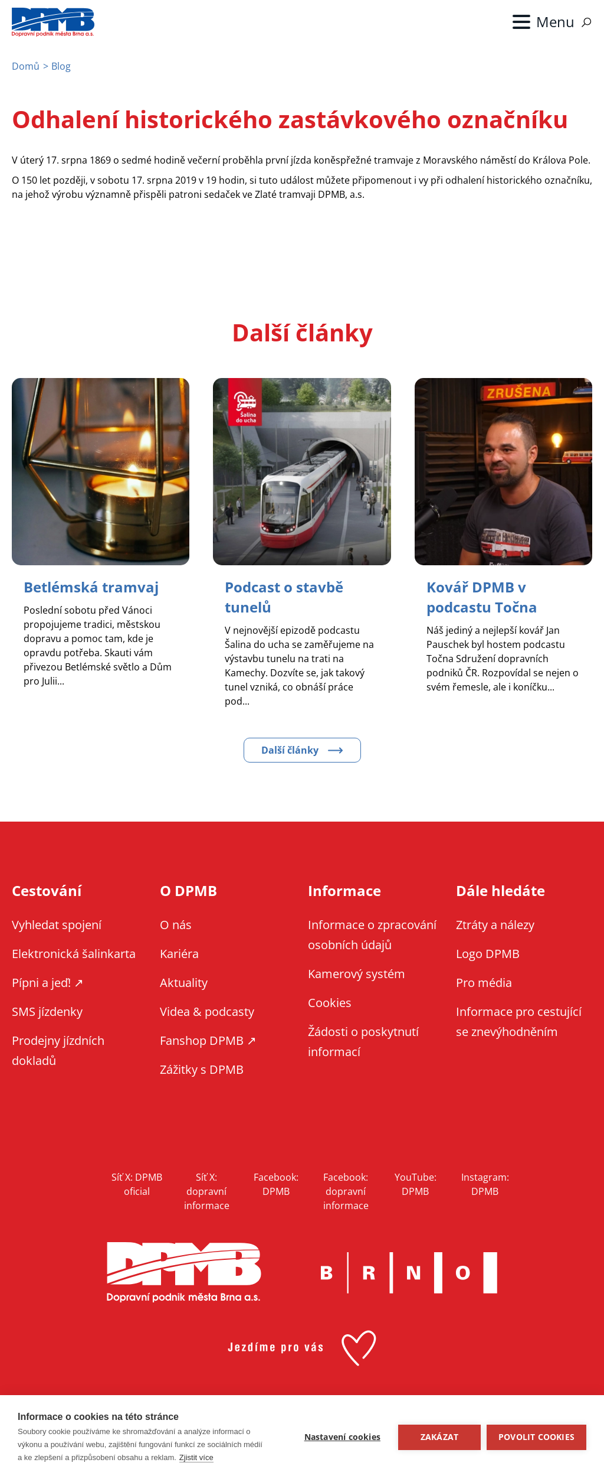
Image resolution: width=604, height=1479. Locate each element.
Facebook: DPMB (276, 1184)
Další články (290, 750)
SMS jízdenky (47, 1011)
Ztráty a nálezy (495, 925)
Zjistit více (196, 1457)
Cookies (330, 1003)
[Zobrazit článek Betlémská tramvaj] (91, 587)
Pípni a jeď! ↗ (48, 983)
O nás (176, 925)
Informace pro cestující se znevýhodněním (519, 1022)
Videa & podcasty (207, 1011)
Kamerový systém (356, 974)
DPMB (184, 1272)
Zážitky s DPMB (202, 1069)
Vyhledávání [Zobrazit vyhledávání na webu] (586, 22)
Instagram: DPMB (485, 1184)
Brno (408, 1273)
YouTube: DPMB (415, 1184)
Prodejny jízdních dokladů (58, 1050)
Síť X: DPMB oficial (136, 1184)
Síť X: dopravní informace (206, 1191)
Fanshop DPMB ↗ (208, 1040)
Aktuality (184, 983)
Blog (61, 66)
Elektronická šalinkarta (74, 954)
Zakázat (439, 1437)
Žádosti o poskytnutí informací (363, 1042)
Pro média (484, 983)
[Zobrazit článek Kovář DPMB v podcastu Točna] (481, 597)
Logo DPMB (488, 954)
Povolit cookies (536, 1437)
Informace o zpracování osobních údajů (372, 935)
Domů (26, 66)
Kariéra (179, 954)
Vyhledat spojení (56, 925)
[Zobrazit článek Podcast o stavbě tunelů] (284, 597)
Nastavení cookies (342, 1437)
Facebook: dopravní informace (346, 1191)
